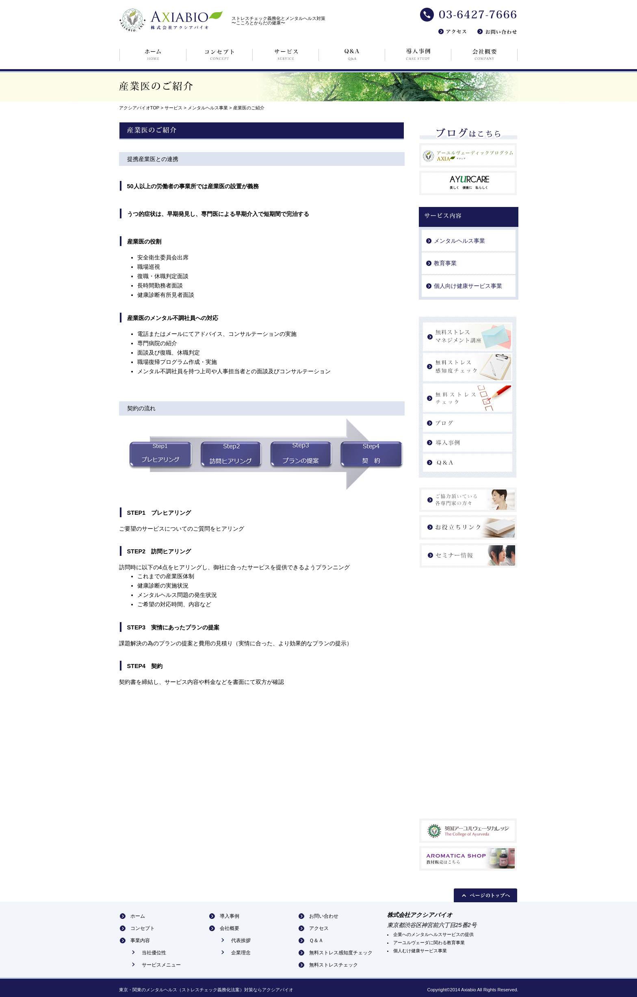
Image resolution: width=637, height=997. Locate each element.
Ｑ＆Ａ (316, 940)
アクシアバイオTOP (139, 107)
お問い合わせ (323, 916)
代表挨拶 (241, 940)
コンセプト (142, 928)
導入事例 (229, 916)
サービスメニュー (161, 965)
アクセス (319, 928)
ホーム (137, 916)
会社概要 (229, 928)
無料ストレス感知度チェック (341, 953)
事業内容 (140, 940)
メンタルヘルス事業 (208, 107)
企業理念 (241, 953)
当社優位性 (154, 953)
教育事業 (445, 263)
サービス (172, 107)
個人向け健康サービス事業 (468, 286)
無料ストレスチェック (333, 965)
